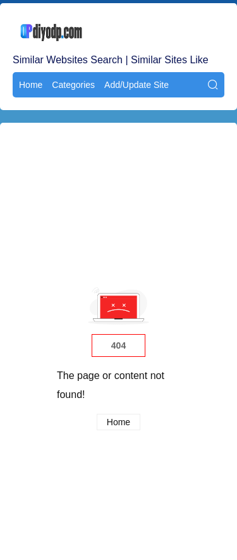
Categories (73, 85)
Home (30, 85)
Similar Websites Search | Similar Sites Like (111, 59)
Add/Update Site (136, 85)
